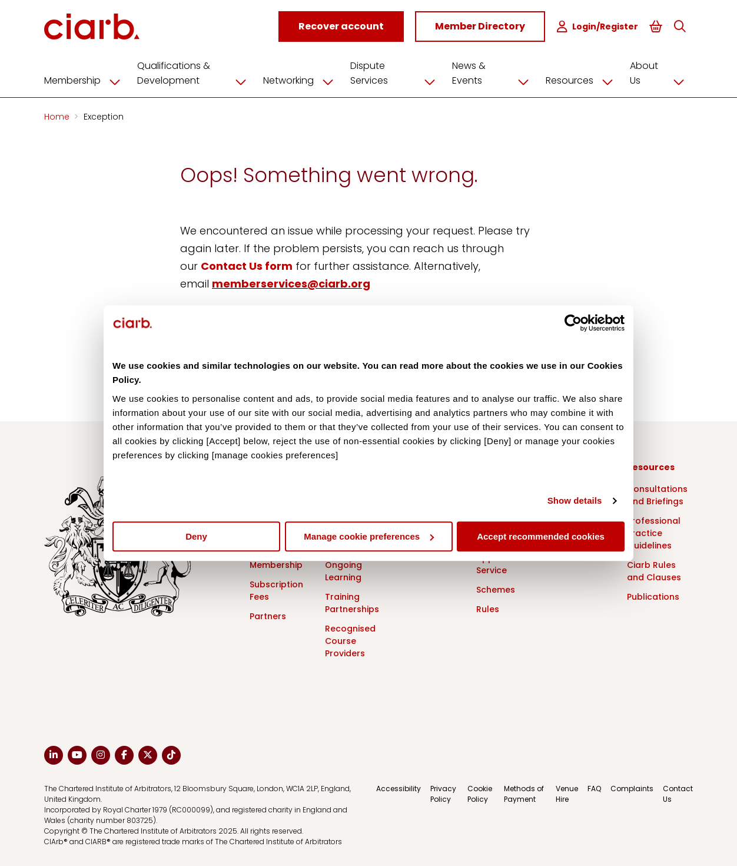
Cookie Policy (479, 794)
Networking (302, 81)
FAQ (594, 789)
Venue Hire (567, 794)
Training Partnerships (352, 603)
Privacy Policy (443, 794)
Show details (574, 500)
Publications (653, 597)
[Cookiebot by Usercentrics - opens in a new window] (573, 323)
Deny (196, 536)
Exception (104, 117)
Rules (487, 609)
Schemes (495, 590)
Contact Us (678, 794)
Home (58, 117)
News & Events (494, 73)
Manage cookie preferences (369, 536)
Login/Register (597, 27)
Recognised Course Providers (350, 641)
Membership (86, 81)
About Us (661, 73)
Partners (268, 616)
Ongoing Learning (343, 571)
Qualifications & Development (196, 73)
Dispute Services (397, 73)
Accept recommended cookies (541, 536)
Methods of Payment (524, 794)
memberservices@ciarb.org (291, 283)
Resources (584, 81)
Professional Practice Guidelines (653, 533)
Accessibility (398, 789)
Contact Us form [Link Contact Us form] (247, 266)
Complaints (631, 789)
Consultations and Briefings (657, 495)
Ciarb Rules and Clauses (654, 571)
